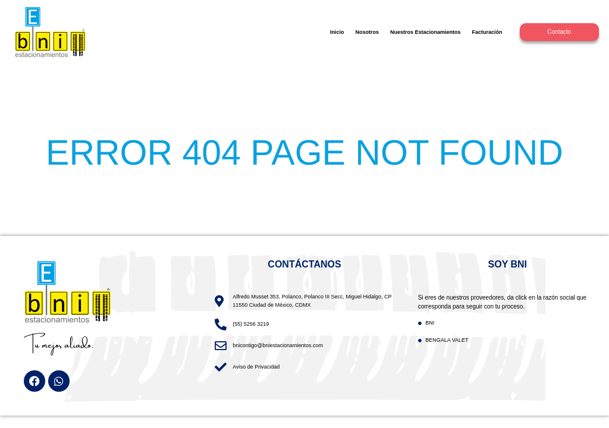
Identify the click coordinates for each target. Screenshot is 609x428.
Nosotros (367, 32)
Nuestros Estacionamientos (425, 32)
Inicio (337, 32)
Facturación (487, 32)
